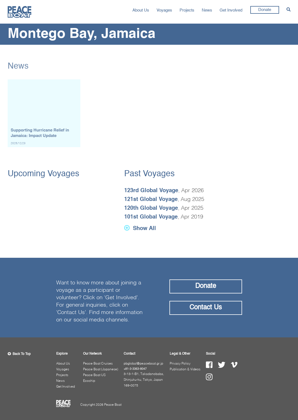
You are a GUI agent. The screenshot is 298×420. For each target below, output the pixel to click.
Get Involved (231, 10)
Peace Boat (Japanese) (100, 369)
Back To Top (19, 354)
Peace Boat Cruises (98, 363)
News (207, 10)
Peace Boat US (94, 375)
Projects (187, 10)
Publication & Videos (185, 369)
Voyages (164, 10)
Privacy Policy (180, 363)
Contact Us (205, 307)
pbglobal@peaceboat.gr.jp (143, 363)
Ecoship (89, 381)
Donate (264, 10)
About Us (140, 10)
